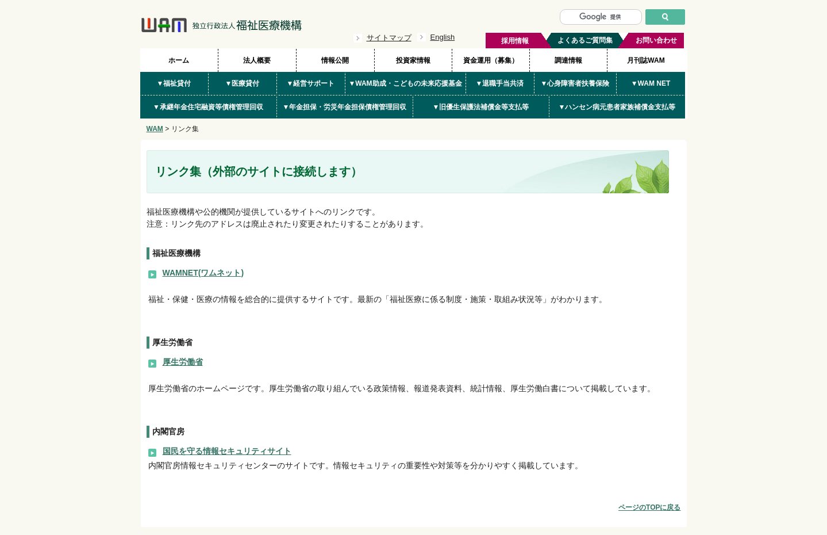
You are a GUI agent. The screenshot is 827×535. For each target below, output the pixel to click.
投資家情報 (413, 60)
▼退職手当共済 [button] (500, 83)
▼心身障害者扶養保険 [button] (575, 83)
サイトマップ (389, 37)
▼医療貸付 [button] (242, 83)
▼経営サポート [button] (311, 83)
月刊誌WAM (645, 60)
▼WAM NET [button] (651, 83)
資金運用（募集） (490, 60)
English (442, 37)
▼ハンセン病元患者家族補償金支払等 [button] (617, 107)
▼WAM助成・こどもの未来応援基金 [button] (404, 83)
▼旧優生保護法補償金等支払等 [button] (481, 107)
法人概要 (257, 60)
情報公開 (335, 60)
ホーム (178, 60)
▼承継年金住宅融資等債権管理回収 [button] (208, 107)
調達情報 (568, 60)
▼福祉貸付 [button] (174, 83)
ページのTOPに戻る (649, 507)
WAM (155, 129)
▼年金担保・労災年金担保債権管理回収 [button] (345, 107)
